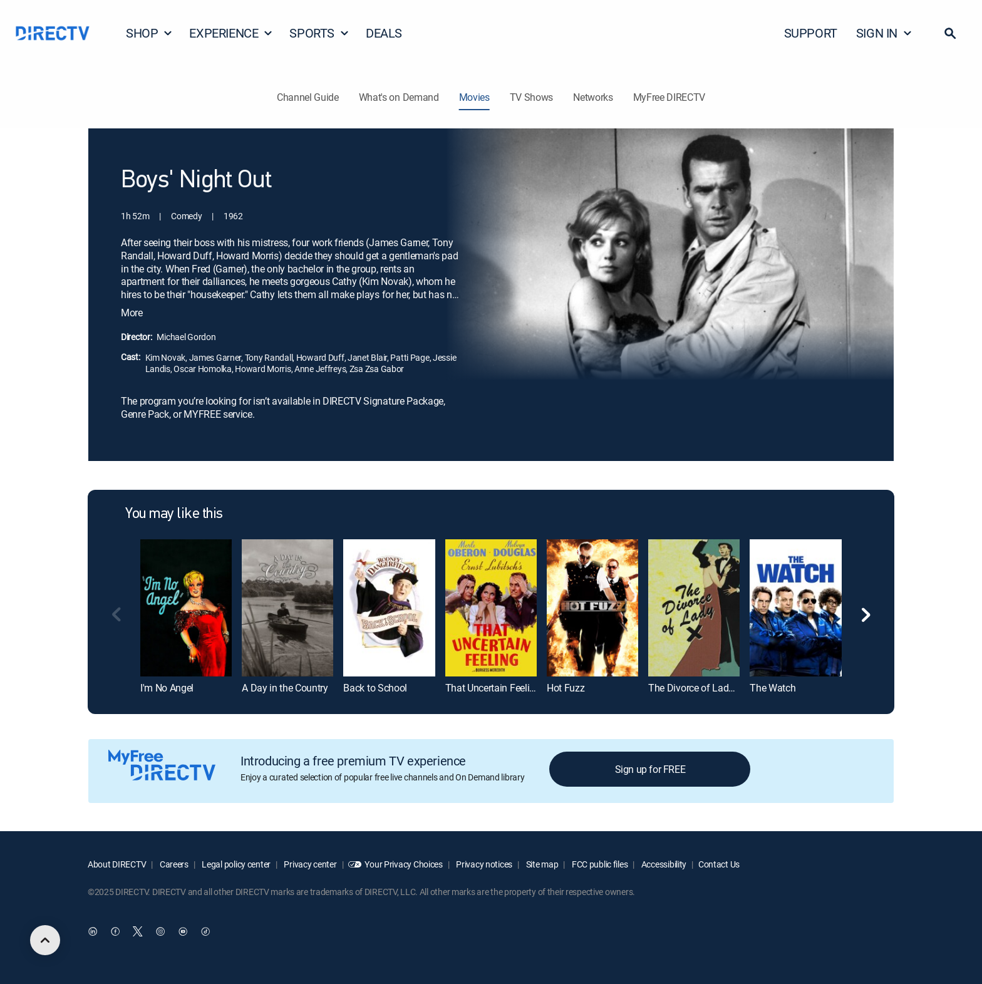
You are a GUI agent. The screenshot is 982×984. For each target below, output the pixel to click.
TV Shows (531, 97)
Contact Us (719, 864)
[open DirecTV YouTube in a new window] (183, 932)
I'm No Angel (167, 688)
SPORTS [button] (319, 32)
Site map (541, 864)
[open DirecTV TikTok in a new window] (205, 932)
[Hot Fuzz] (592, 607)
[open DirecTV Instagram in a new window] (160, 932)
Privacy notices (484, 864)
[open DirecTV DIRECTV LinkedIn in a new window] (93, 932)
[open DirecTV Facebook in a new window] (115, 932)
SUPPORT (810, 32)
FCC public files (599, 864)
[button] (950, 33)
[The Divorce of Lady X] (694, 607)
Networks (592, 97)
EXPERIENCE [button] (231, 32)
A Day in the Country (285, 688)
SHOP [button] (149, 32)
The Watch (772, 688)
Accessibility (662, 864)
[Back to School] (389, 607)
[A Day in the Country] (287, 607)
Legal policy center (235, 864)
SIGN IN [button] (884, 32)
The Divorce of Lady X (695, 688)
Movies (474, 97)
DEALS (384, 32)
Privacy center (309, 864)
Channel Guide (308, 97)
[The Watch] (795, 607)
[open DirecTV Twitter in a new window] (138, 932)
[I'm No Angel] (186, 607)
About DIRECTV (117, 864)
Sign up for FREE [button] (650, 769)
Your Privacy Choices (403, 864)
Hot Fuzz (565, 688)
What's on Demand (399, 97)
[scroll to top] (45, 940)
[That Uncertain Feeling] (491, 607)
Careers (173, 864)
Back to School (375, 688)
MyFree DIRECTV (669, 97)
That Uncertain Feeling (492, 688)
